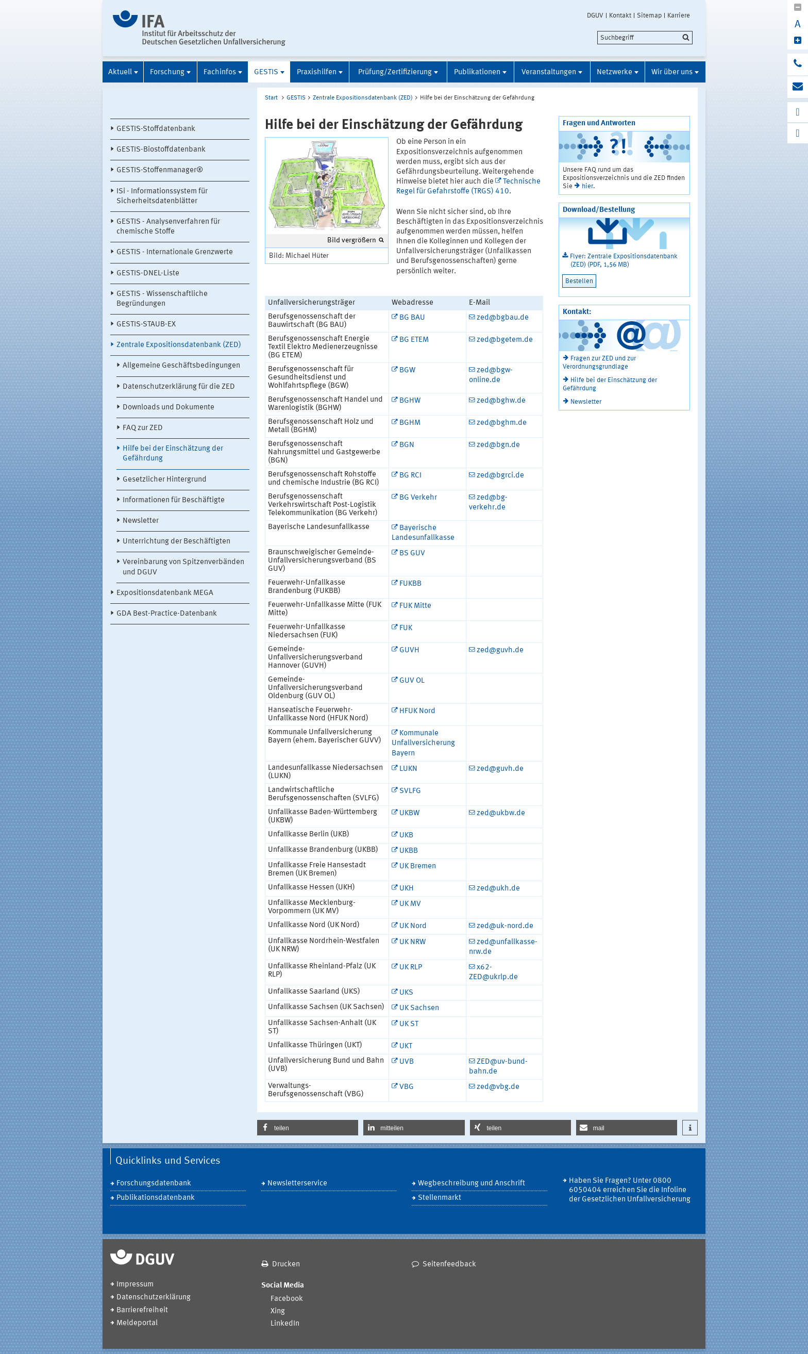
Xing (278, 1311)
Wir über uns (672, 72)
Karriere (678, 15)
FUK (405, 628)
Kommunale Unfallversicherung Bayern (423, 743)
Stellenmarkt (439, 1198)
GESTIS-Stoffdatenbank (155, 129)
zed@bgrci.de (500, 476)
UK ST (408, 1024)
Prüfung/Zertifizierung (395, 72)
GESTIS (266, 72)
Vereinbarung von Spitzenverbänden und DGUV (183, 567)
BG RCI (410, 476)
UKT (405, 1046)
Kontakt (620, 15)
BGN (406, 445)
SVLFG (410, 791)
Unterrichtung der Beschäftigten (176, 542)
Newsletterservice (297, 1183)
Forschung (167, 72)
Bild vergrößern (351, 240)
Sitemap (649, 15)
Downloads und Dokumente (168, 407)
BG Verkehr (418, 498)
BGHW (409, 401)
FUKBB (410, 584)
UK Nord (413, 926)
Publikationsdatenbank (155, 1198)
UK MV (410, 904)
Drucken (286, 1264)
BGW (407, 370)
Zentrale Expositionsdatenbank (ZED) (178, 345)
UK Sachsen (419, 1008)
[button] (307, 1127)
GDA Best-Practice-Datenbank (166, 614)
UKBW (409, 813)
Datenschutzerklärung (153, 1297)
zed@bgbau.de (503, 318)
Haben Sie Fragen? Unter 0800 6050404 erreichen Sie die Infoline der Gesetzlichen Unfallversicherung (630, 1190)
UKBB (408, 851)
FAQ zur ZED (143, 428)
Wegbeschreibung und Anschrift (471, 1183)
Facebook (287, 1299)
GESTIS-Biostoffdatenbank (161, 150)
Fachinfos (220, 72)
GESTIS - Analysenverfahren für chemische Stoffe (168, 227)
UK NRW (412, 942)
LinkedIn (285, 1324)
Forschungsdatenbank (153, 1183)
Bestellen (579, 281)
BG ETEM (414, 340)
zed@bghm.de (502, 423)
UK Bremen (417, 866)
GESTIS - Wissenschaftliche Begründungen (162, 299)
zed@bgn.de (498, 445)
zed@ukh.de (498, 889)
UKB (406, 835)
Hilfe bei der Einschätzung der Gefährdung (173, 454)
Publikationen (477, 72)
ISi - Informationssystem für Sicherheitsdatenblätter (162, 196)
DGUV (595, 15)
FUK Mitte (415, 606)
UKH (406, 889)
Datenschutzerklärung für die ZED (179, 387)
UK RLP (410, 967)
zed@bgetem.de (505, 340)
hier (587, 186)
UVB (406, 1062)
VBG (406, 1087)
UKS (406, 993)
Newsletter (141, 521)
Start (271, 98)
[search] (645, 37)
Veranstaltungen (548, 72)
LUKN (408, 769)
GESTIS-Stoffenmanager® (159, 170)
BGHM (409, 423)
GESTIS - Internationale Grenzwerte (174, 252)
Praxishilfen (316, 72)
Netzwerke (614, 72)
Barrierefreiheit (142, 1310)
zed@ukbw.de (501, 813)
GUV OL (412, 681)
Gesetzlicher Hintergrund (165, 480)
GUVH (409, 650)
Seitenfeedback (449, 1264)
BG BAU (412, 318)
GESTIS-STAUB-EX (146, 324)
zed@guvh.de (500, 650)
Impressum (135, 1285)
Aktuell (120, 72)
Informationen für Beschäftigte (174, 500)
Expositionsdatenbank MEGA (164, 593)
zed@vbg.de (498, 1087)
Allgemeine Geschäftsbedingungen (181, 366)
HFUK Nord (417, 711)
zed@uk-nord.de (505, 926)
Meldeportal (137, 1323)
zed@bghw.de (501, 401)
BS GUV (412, 553)
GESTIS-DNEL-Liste (147, 273)
